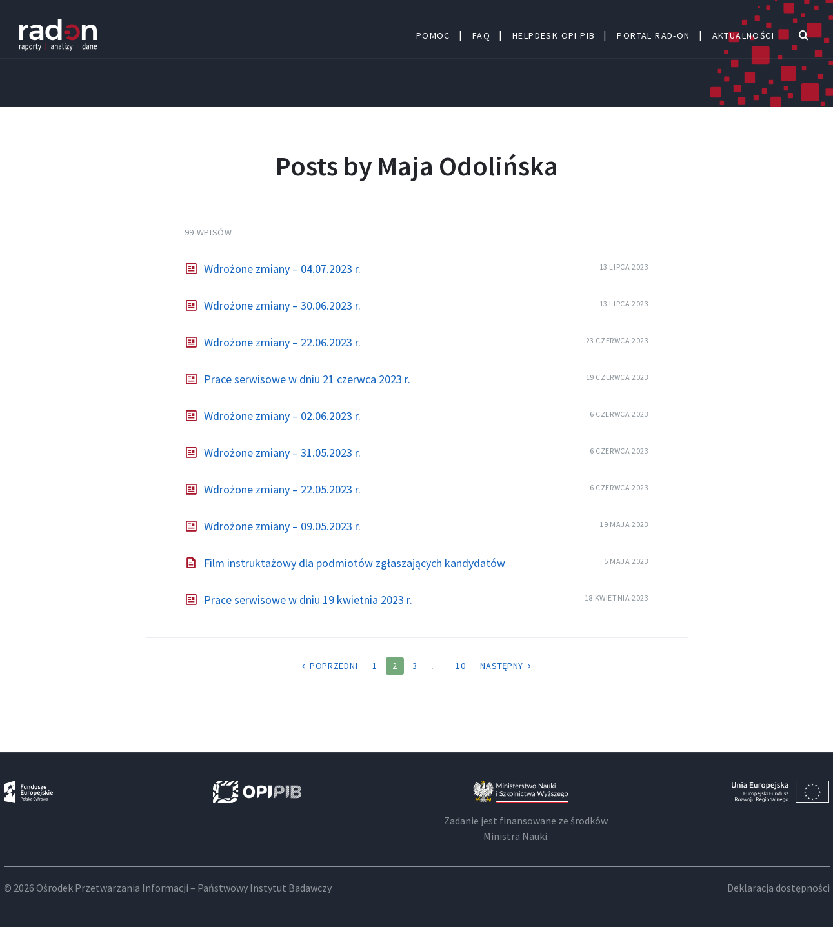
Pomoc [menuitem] (433, 36)
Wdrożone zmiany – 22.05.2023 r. (282, 489)
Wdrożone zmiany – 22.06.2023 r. (282, 342)
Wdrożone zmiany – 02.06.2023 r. (282, 415)
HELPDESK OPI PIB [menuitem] (553, 36)
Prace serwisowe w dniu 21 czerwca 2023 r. (307, 379)
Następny (501, 666)
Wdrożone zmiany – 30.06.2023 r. (282, 305)
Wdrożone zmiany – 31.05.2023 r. (282, 452)
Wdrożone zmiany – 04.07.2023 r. (282, 268)
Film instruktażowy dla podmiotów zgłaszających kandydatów (354, 562)
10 (460, 666)
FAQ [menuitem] (481, 36)
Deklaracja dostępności (778, 887)
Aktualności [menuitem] (743, 36)
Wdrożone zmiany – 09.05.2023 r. (282, 526)
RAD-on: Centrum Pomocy (58, 35)
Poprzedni (333, 666)
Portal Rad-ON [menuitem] (653, 36)
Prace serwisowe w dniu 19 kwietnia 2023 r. (308, 599)
